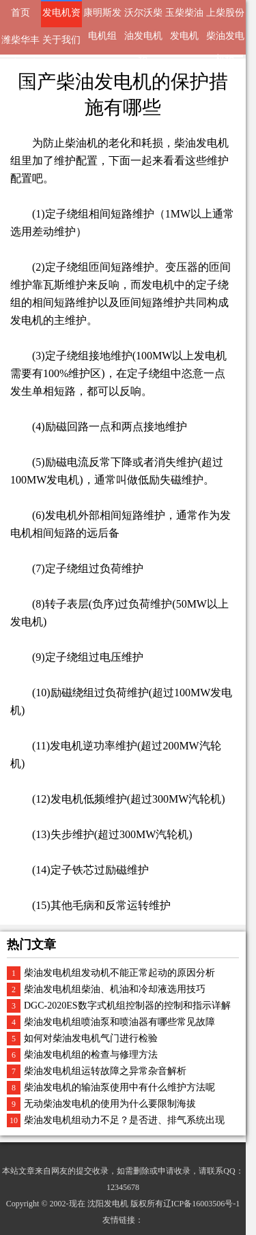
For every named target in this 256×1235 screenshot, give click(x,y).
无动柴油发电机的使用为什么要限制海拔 (110, 1104)
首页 (20, 13)
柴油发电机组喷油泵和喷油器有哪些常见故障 (119, 1022)
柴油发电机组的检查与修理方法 (91, 1055)
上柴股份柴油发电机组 (225, 17)
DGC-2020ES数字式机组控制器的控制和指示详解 (127, 1005)
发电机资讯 (61, 17)
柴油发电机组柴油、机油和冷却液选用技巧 (114, 989)
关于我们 (61, 40)
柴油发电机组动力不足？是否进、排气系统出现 (124, 1120)
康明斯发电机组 (102, 17)
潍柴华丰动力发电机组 (20, 45)
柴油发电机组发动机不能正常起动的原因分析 (119, 973)
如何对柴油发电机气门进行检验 (91, 1038)
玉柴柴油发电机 (184, 17)
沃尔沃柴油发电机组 (143, 17)
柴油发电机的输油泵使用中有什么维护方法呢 (119, 1087)
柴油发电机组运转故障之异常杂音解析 (105, 1071)
